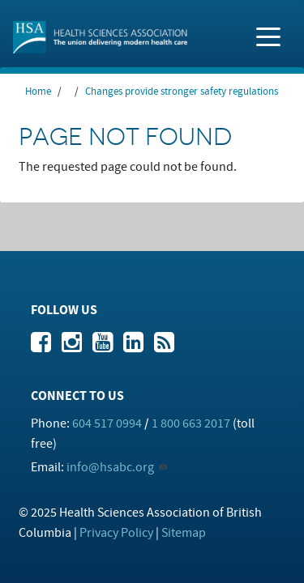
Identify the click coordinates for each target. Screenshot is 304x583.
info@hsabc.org (110, 467)
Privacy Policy (116, 533)
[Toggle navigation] (268, 35)
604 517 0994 (107, 423)
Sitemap (183, 533)
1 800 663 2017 (191, 423)
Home (38, 91)
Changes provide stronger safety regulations (181, 91)
